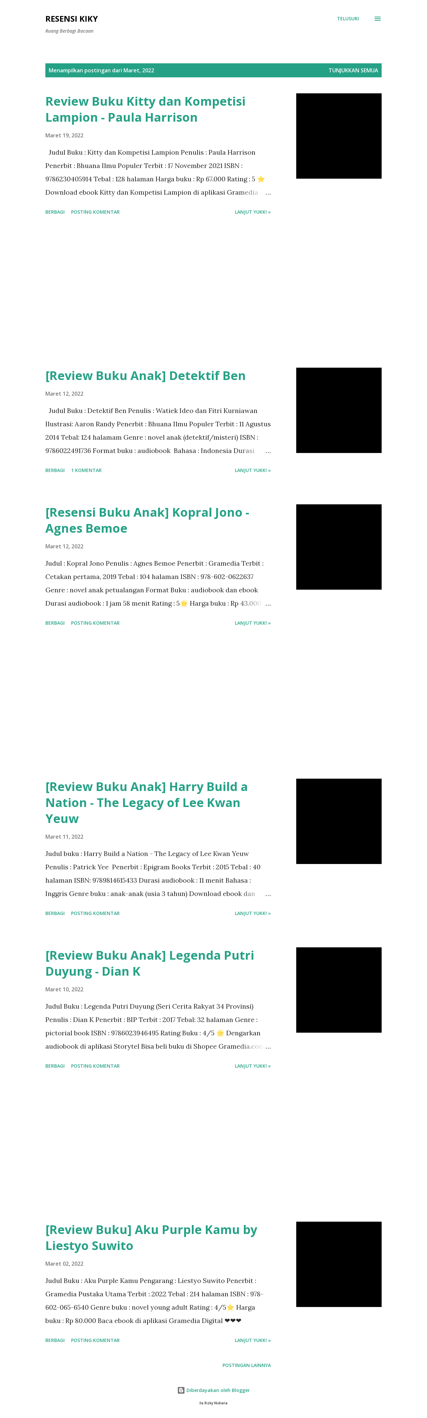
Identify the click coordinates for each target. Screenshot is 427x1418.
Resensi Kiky (71, 18)
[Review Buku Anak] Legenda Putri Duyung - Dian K (149, 963)
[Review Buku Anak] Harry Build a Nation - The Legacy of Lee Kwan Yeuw (146, 802)
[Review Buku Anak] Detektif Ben (145, 375)
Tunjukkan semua (353, 70)
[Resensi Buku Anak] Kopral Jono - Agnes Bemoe (147, 520)
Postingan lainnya (247, 1365)
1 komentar (86, 470)
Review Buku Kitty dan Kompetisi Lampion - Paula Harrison (145, 109)
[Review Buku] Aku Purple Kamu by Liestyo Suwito (151, 1237)
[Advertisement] (158, 292)
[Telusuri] (348, 19)
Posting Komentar (95, 212)
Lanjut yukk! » (253, 212)
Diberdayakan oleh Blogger (213, 1390)
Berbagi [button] (55, 212)
